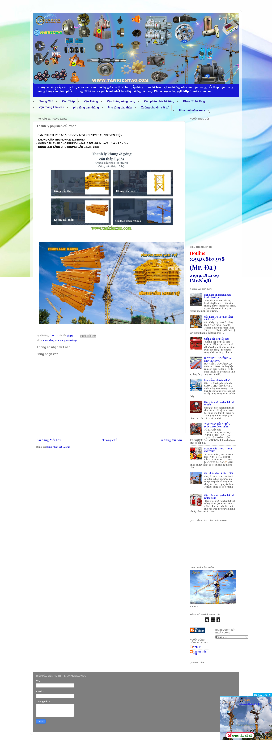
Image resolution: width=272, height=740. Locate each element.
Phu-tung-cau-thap (66, 340)
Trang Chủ (46, 101)
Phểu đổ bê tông (194, 101)
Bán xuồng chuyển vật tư (217, 379)
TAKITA (197, 647)
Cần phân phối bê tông (159, 101)
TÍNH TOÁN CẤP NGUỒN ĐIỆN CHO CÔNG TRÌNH (217, 425)
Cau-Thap (48, 340)
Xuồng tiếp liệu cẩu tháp (216, 338)
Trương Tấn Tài (199, 652)
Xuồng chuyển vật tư (155, 107)
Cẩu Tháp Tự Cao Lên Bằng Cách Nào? (218, 318)
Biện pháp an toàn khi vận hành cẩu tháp (217, 296)
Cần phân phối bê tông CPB (218, 473)
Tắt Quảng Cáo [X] (262, 695)
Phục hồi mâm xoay (192, 110)
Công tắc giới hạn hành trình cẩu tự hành (219, 496)
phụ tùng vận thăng (86, 107)
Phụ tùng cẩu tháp (120, 107)
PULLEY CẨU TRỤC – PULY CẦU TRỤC (218, 450)
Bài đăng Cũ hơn (170, 440)
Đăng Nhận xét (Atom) (58, 446)
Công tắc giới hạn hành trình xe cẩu (219, 403)
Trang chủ (109, 440)
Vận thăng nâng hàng (121, 101)
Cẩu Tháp (68, 101)
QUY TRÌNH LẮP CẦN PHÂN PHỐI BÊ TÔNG (218, 359)
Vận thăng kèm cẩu (51, 107)
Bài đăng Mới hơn (48, 440)
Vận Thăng (91, 101)
